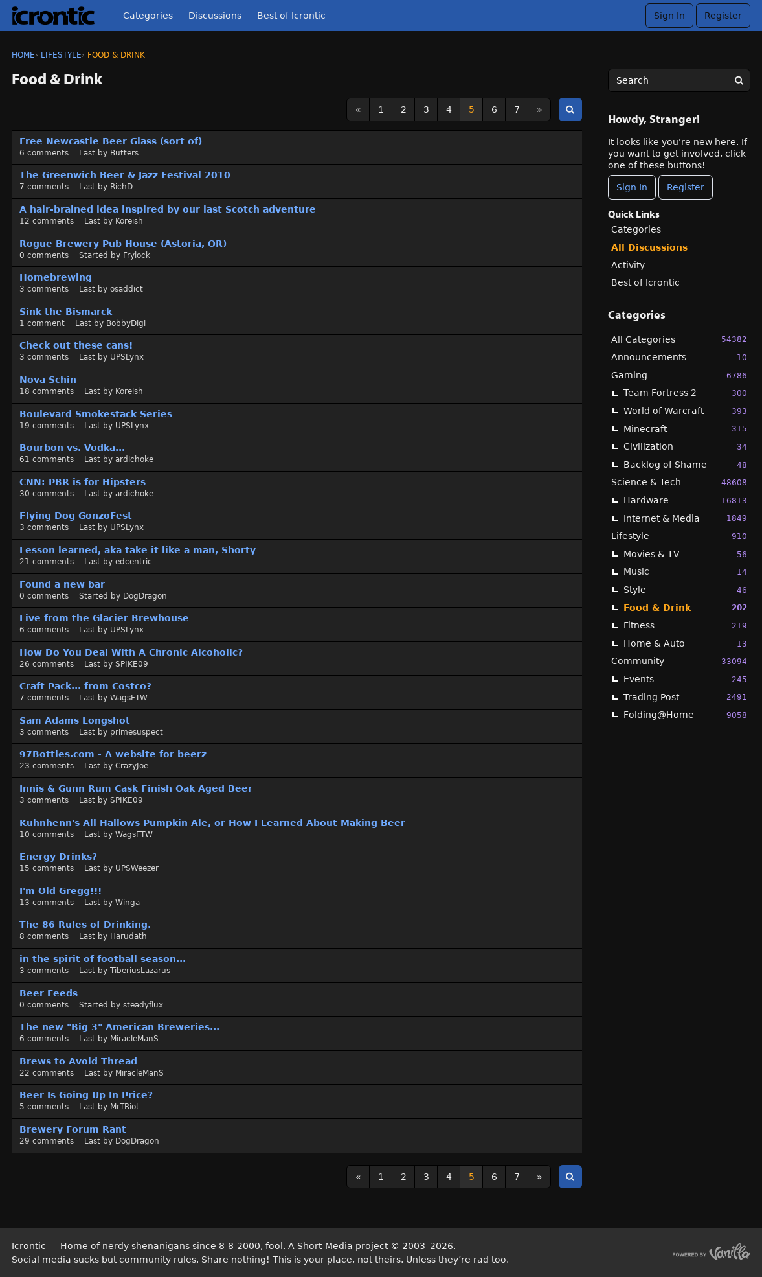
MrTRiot (124, 1106)
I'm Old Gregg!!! (60, 891)
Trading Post (685, 697)
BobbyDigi (126, 323)
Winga (127, 902)
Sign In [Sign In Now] (631, 187)
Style (685, 590)
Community (679, 661)
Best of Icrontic (291, 15)
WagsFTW (129, 697)
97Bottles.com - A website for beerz (113, 754)
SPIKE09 (131, 664)
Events (685, 679)
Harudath (128, 936)
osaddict (126, 288)
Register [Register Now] (685, 187)
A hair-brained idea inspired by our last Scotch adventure (167, 209)
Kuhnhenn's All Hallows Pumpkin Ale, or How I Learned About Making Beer (212, 823)
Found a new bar (62, 584)
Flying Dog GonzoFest (75, 516)
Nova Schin (47, 379)
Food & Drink (685, 607)
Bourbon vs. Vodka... (72, 448)
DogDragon (145, 596)
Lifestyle (679, 536)
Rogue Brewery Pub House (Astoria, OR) (123, 243)
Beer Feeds (48, 993)
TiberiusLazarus (140, 970)
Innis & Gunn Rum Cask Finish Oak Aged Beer (135, 788)
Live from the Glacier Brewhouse (104, 618)
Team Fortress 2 (685, 393)
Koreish (129, 220)
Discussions (214, 15)
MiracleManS (134, 1038)
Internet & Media (685, 518)
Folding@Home (685, 715)
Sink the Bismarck (65, 311)
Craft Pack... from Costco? (85, 686)
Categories (148, 15)
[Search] (738, 80)
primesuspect (136, 732)
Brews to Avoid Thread (78, 1061)
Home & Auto (685, 644)
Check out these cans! (76, 345)
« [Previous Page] (358, 109)
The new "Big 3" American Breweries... (119, 1027)
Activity (628, 265)
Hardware (685, 500)
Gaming (679, 375)
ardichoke (134, 459)
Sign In (669, 15)
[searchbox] (679, 80)
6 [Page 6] (494, 109)
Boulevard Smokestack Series (95, 414)
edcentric (133, 561)
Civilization (685, 447)
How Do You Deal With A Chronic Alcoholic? (131, 652)
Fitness (685, 625)
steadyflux (143, 1004)
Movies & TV (685, 554)
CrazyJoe (131, 765)
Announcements (679, 357)
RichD (121, 186)
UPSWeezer (137, 868)
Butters (124, 152)
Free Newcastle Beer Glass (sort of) (110, 141)
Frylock (136, 255)
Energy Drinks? (58, 856)
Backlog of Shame (685, 465)
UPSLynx (127, 357)
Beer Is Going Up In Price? (86, 1095)
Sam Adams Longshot (74, 720)
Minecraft (685, 428)
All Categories (679, 339)
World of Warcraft (685, 411)
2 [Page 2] (404, 109)
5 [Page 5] (472, 109)
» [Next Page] (540, 109)
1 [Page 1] (381, 109)
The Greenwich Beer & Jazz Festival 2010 (124, 175)
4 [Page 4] (449, 109)
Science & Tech (679, 482)
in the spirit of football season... (102, 959)
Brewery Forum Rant (72, 1129)
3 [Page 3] (426, 109)
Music (685, 572)
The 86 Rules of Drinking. (85, 924)
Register (723, 15)
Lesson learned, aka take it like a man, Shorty (137, 550)
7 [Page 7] (517, 109)
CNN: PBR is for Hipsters (82, 482)
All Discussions (649, 247)
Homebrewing (55, 277)
